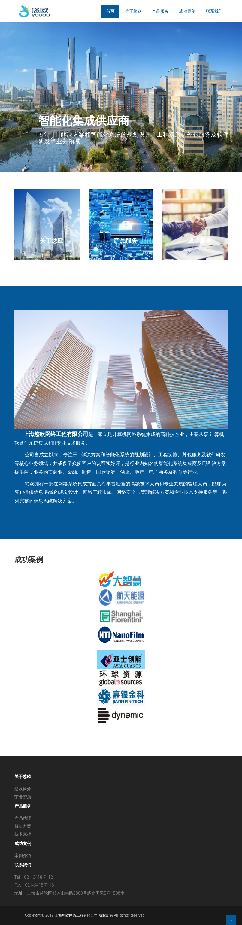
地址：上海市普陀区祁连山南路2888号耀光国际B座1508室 (69, 893)
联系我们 (214, 11)
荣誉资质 (22, 796)
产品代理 (22, 818)
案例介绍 (22, 855)
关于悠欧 (133, 11)
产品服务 (160, 11)
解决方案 (22, 826)
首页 (110, 11)
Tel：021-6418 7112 (33, 877)
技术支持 (22, 834)
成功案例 (187, 11)
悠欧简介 (22, 788)
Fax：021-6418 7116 (34, 885)
